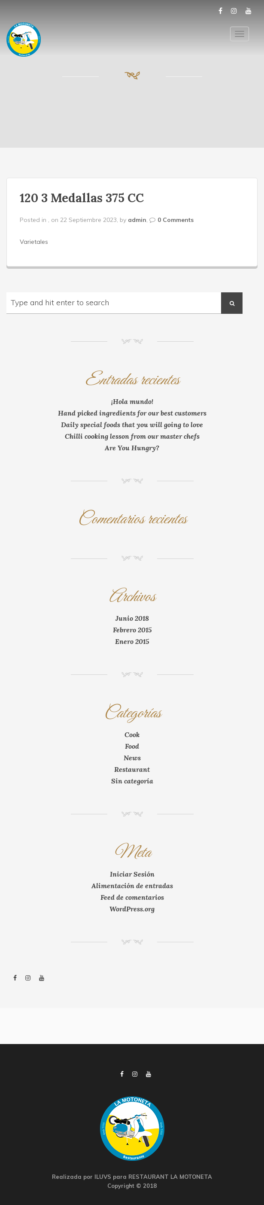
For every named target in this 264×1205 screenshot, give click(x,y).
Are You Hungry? (132, 447)
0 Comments (176, 220)
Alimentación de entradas (132, 885)
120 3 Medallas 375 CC (82, 198)
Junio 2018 (132, 618)
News (132, 757)
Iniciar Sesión (132, 874)
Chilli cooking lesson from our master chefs (132, 436)
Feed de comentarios (132, 897)
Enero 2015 (132, 641)
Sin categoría (132, 781)
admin (137, 220)
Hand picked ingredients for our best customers (132, 413)
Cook (132, 734)
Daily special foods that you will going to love (132, 424)
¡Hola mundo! (132, 401)
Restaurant (132, 769)
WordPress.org (132, 909)
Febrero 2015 (132, 629)
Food (132, 746)
